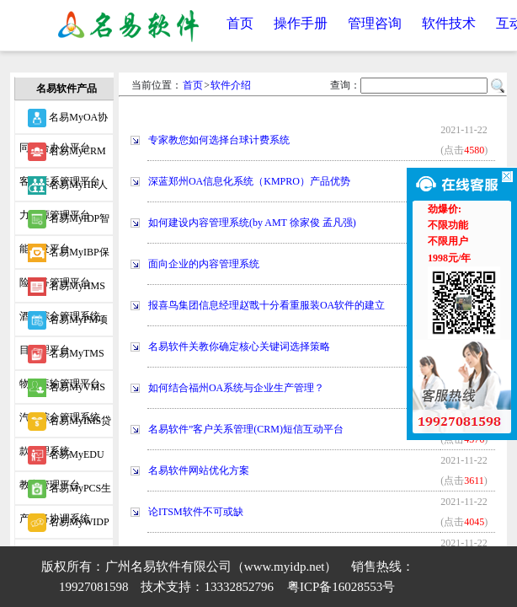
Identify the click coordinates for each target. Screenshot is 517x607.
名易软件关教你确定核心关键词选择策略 (239, 346)
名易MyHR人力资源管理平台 (63, 188)
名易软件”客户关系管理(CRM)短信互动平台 (246, 429)
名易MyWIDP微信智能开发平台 (64, 526)
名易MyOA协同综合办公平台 (63, 121)
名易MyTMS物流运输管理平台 (61, 357)
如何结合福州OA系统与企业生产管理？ (236, 388)
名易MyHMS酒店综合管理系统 (62, 290)
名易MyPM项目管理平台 (63, 323)
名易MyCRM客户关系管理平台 (62, 155)
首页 (240, 23)
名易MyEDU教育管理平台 (61, 458)
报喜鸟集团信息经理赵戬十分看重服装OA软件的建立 (266, 305)
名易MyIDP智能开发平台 (64, 222)
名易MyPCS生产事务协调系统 (65, 492)
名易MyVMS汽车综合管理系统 (62, 391)
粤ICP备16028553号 (341, 587)
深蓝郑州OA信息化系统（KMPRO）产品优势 (249, 181)
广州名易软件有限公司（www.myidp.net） (221, 566)
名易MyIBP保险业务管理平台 (64, 256)
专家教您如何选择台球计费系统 (219, 140)
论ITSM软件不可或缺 (195, 512)
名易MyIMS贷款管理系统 (65, 425)
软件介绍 (231, 85)
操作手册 (301, 23)
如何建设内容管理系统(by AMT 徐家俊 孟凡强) (252, 222)
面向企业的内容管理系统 (203, 264)
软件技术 (449, 23)
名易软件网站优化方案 (198, 470)
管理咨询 (375, 23)
